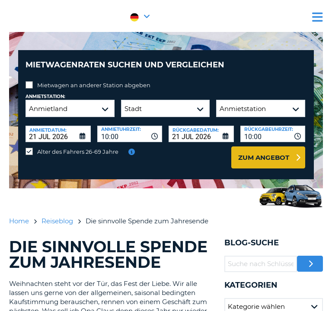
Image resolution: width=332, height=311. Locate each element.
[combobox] (130, 134)
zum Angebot (263, 157)
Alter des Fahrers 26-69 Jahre (77, 151)
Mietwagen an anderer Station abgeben (93, 85)
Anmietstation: (45, 96)
